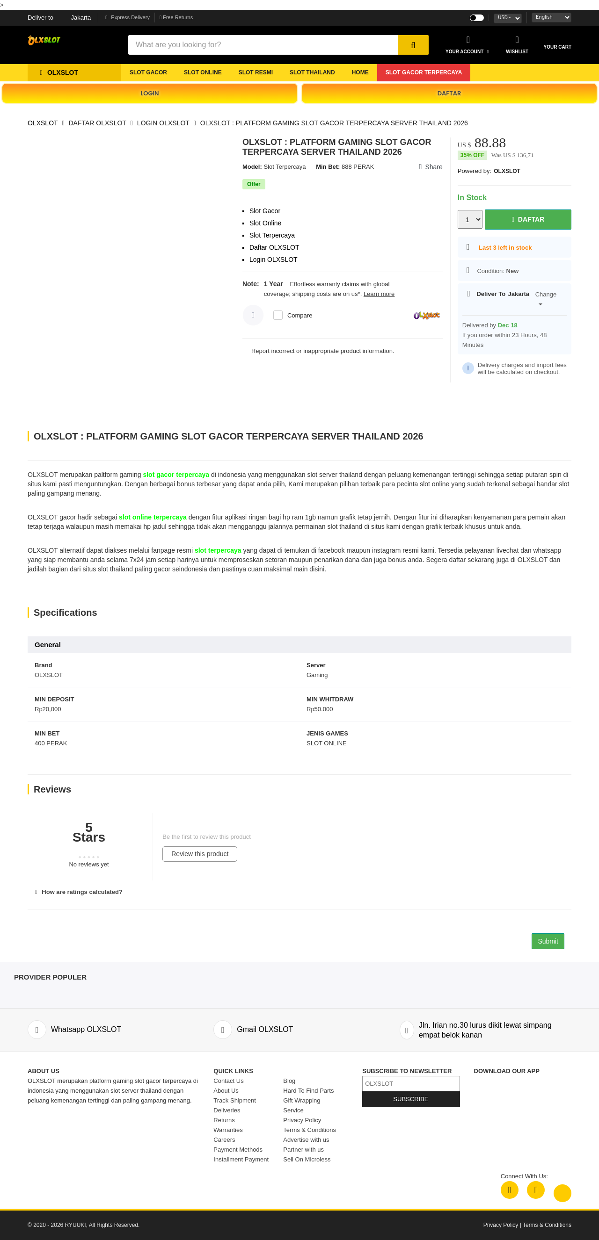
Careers (224, 1139)
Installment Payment (241, 1159)
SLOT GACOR (148, 72)
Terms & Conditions (309, 1129)
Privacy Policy (302, 1120)
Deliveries (226, 1110)
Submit (548, 941)
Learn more (379, 293)
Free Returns (176, 17)
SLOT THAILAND (312, 72)
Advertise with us (306, 1139)
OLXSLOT (43, 123)
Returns (224, 1120)
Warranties (227, 1129)
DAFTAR (449, 93)
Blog (289, 1080)
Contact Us (228, 1080)
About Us (225, 1090)
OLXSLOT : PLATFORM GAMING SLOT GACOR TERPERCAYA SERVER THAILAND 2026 (334, 123)
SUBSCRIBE (410, 1099)
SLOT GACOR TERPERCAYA (424, 72)
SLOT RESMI (256, 72)
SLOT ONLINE (203, 72)
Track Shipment (234, 1100)
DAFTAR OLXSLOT (97, 123)
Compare (299, 315)
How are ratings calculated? (77, 891)
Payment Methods (238, 1149)
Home (360, 72)
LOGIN (149, 93)
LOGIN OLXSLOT (163, 123)
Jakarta (59, 17)
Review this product (199, 854)
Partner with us (303, 1149)
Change (546, 298)
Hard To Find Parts (308, 1090)
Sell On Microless (306, 1159)
